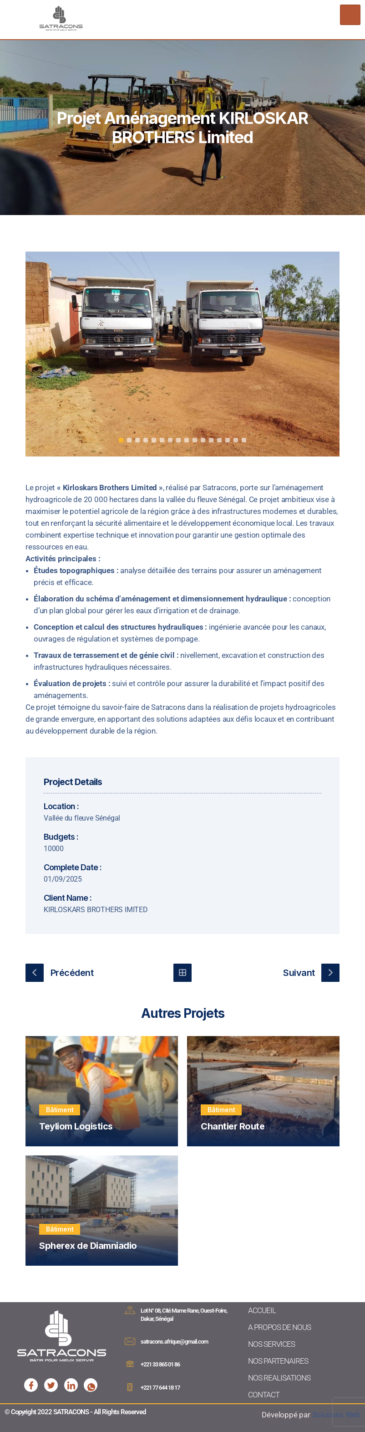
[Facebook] (31, 1385)
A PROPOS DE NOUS (279, 1327)
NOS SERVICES (271, 1344)
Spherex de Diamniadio (88, 1245)
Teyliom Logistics (76, 1126)
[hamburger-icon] (350, 15)
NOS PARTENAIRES (278, 1360)
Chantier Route (232, 1126)
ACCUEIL (262, 1310)
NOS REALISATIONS (279, 1377)
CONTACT (263, 1394)
